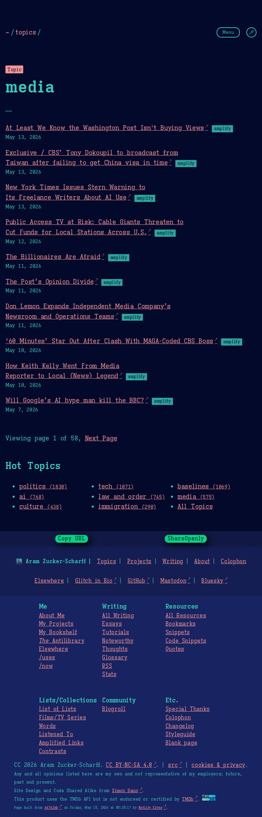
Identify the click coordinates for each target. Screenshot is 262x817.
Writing (172, 561)
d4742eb (51, 807)
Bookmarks (180, 624)
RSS (107, 666)
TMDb (187, 799)
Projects (139, 561)
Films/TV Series (62, 717)
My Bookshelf (58, 632)
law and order (131, 496)
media (196, 496)
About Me (52, 615)
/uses (47, 657)
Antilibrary (62, 641)
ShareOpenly (186, 538)
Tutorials (115, 632)
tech (116, 486)
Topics (106, 561)
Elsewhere (49, 581)
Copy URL (71, 538)
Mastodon (173, 581)
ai (31, 496)
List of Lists (57, 709)
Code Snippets (185, 641)
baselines (203, 486)
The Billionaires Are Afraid (52, 256)
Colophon (233, 561)
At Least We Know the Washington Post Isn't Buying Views (104, 127)
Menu (228, 32)
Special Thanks (187, 709)
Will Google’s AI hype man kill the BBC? (74, 400)
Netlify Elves (150, 807)
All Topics (195, 506)
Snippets (177, 632)
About (201, 561)
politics (43, 486)
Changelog (179, 726)
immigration (127, 506)
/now (46, 666)
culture (40, 506)
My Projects (56, 624)
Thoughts (115, 649)
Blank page (181, 743)
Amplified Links (61, 743)
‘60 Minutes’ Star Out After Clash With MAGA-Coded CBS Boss (109, 341)
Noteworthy (118, 641)
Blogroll (113, 709)
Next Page (101, 438)
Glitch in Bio (94, 581)
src (173, 765)
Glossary (114, 657)
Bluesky (212, 581)
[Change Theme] (251, 32)
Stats (109, 674)
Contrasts (53, 751)
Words (47, 726)
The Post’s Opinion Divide (49, 281)
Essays (112, 624)
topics (25, 32)
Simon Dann (125, 790)
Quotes (174, 649)
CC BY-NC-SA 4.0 (129, 765)
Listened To (56, 734)
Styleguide (180, 734)
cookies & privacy (218, 765)
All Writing (118, 615)
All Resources (185, 615)
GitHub (136, 581)
